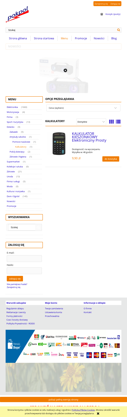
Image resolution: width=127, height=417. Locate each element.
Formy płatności (14, 316)
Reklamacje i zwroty (16, 312)
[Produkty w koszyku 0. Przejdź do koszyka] (110, 14)
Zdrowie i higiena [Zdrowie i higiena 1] (18, 156)
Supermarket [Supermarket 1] (13, 161)
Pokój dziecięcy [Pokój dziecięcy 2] (17, 151)
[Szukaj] (118, 30)
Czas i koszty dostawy (17, 319)
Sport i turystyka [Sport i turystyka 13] (15, 121)
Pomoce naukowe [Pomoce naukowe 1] (21, 141)
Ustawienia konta (53, 312)
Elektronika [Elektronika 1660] (12, 107)
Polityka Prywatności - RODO (20, 323)
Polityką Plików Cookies (83, 409)
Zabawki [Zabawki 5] (14, 131)
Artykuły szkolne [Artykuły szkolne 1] (18, 136)
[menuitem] (18, 38)
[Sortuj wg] (91, 121)
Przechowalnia (52, 316)
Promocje (11, 206)
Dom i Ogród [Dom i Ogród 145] (13, 196)
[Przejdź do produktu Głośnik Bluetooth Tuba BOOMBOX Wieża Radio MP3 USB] (63, 84)
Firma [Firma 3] (9, 116)
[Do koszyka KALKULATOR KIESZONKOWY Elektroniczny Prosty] (110, 159)
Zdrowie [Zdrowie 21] (11, 171)
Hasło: (10, 264)
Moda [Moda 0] (10, 186)
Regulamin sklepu (15, 308)
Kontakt (88, 312)
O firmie (88, 308)
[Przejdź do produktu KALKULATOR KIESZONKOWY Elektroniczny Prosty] (58, 143)
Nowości (11, 201)
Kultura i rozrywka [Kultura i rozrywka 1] (16, 191)
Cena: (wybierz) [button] (56, 107)
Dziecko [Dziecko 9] (10, 126)
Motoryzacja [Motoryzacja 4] (13, 112)
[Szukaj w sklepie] (61, 30)
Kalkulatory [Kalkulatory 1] (20, 146)
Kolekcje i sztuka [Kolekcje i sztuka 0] (15, 166)
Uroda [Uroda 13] (10, 176)
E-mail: (10, 252)
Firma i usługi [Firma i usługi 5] (13, 181)
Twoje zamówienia (54, 308)
